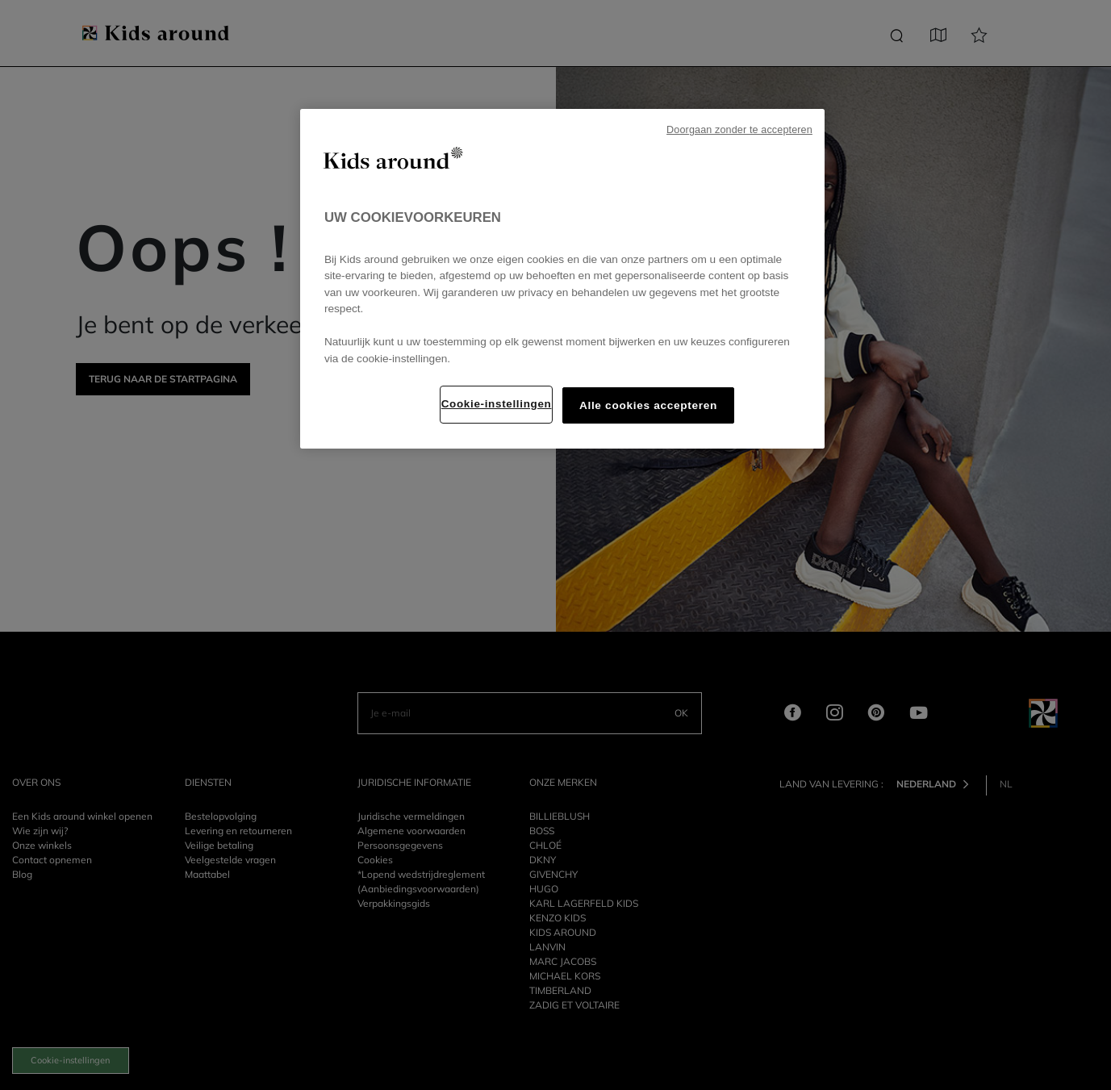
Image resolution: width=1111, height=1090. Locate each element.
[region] (562, 279)
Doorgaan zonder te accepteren (739, 130)
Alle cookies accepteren (648, 405)
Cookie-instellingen (496, 404)
